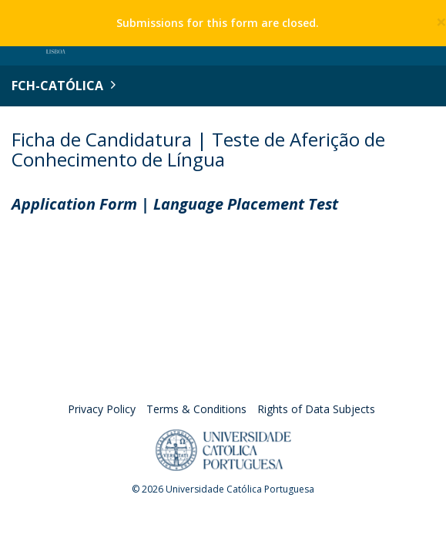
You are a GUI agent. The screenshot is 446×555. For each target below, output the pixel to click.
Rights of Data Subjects (316, 409)
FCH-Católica (57, 85)
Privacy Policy (102, 409)
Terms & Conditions (196, 409)
